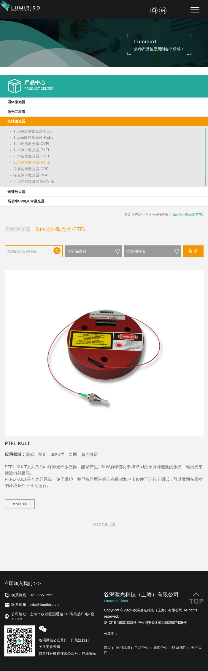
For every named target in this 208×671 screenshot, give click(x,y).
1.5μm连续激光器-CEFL (33, 131)
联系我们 (179, 648)
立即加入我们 (22, 583)
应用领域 (123, 648)
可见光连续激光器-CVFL (33, 181)
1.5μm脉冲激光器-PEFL (33, 137)
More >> (19, 504)
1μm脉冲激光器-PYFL (31, 150)
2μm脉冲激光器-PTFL (31, 162)
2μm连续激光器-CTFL (31, 156)
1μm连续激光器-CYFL (31, 144)
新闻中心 (160, 648)
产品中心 (141, 214)
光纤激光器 (160, 214)
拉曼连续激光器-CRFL (31, 169)
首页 (127, 214)
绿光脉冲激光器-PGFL (31, 175)
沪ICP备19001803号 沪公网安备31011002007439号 (145, 623)
